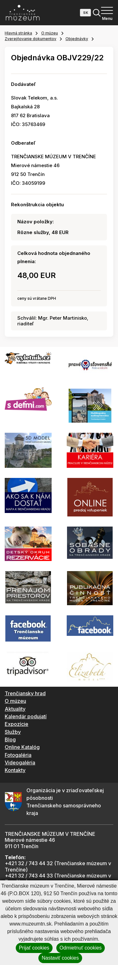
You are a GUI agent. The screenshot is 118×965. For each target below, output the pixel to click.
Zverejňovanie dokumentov (30, 38)
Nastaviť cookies (60, 958)
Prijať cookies (34, 947)
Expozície (16, 724)
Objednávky (76, 38)
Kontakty (15, 770)
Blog (10, 739)
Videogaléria (20, 762)
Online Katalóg (22, 747)
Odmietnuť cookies (80, 947)
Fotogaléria (18, 755)
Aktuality (15, 709)
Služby (13, 732)
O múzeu (49, 33)
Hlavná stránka (18, 33)
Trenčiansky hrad (25, 693)
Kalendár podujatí (26, 716)
